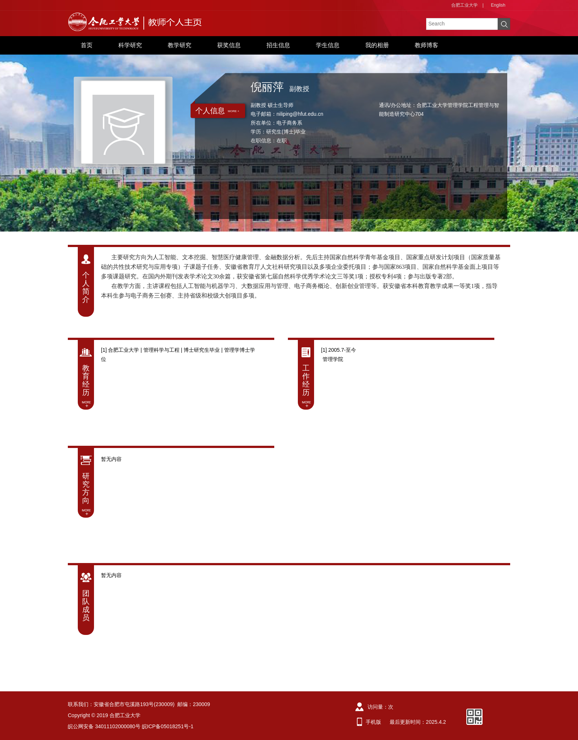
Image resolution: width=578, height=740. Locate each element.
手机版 (373, 722)
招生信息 (278, 45)
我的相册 (377, 45)
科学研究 (130, 45)
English (498, 5)
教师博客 (426, 45)
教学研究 (179, 45)
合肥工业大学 (464, 5)
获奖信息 (229, 45)
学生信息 (328, 45)
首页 (87, 45)
